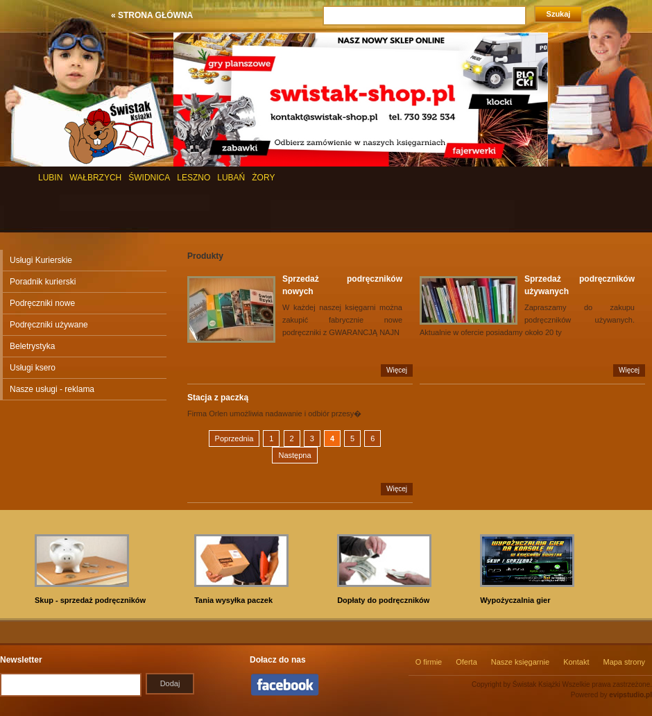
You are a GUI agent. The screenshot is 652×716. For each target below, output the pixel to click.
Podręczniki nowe (42, 303)
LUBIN (50, 177)
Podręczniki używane (49, 325)
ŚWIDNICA (149, 177)
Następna (294, 455)
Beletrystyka (32, 346)
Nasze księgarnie (520, 662)
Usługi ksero (32, 368)
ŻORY (263, 177)
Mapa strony (624, 662)
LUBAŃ (231, 177)
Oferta (466, 662)
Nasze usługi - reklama (52, 389)
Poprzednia (234, 438)
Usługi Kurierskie (41, 260)
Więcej (396, 370)
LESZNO (193, 177)
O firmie (429, 662)
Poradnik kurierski (43, 282)
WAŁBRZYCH (95, 177)
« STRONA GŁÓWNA (152, 15)
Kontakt (576, 662)
